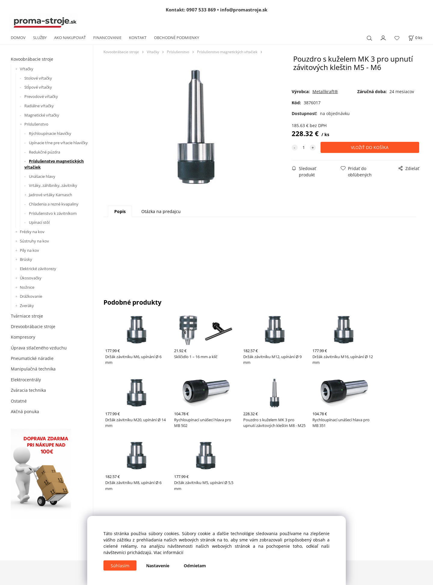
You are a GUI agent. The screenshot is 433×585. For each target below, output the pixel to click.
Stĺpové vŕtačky (38, 87)
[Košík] (415, 37)
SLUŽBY (40, 37)
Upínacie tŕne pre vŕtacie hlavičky (58, 142)
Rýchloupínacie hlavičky (50, 133)
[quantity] (304, 147)
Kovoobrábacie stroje (32, 59)
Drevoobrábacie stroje (33, 326)
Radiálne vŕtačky (39, 105)
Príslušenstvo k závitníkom (53, 213)
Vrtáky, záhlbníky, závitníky (53, 185)
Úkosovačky (30, 278)
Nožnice (27, 287)
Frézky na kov (32, 231)
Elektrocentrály (26, 379)
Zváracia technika (28, 390)
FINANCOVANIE (107, 37)
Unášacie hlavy (42, 176)
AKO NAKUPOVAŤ (70, 37)
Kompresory (23, 337)
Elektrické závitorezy (38, 268)
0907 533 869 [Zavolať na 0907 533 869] (201, 10)
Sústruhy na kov (34, 241)
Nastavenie (157, 565)
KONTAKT (137, 37)
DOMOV (18, 37)
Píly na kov (29, 250)
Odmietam (195, 565)
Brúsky (26, 259)
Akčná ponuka (25, 411)
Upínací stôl (39, 222)
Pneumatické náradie (32, 358)
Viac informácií (168, 552)
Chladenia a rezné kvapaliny (53, 204)
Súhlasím (120, 565)
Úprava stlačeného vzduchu (39, 348)
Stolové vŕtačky (38, 78)
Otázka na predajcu (161, 211)
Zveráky (27, 305)
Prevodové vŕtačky (41, 96)
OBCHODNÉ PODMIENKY (176, 37)
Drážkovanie (31, 296)
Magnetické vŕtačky (41, 115)
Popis (120, 211)
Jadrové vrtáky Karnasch (50, 194)
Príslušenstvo (36, 124)
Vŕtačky (26, 69)
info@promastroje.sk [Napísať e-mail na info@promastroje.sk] (243, 10)
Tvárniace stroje (27, 316)
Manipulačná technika (33, 369)
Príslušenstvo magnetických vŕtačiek (54, 164)
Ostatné (19, 401)
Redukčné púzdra (44, 152)
